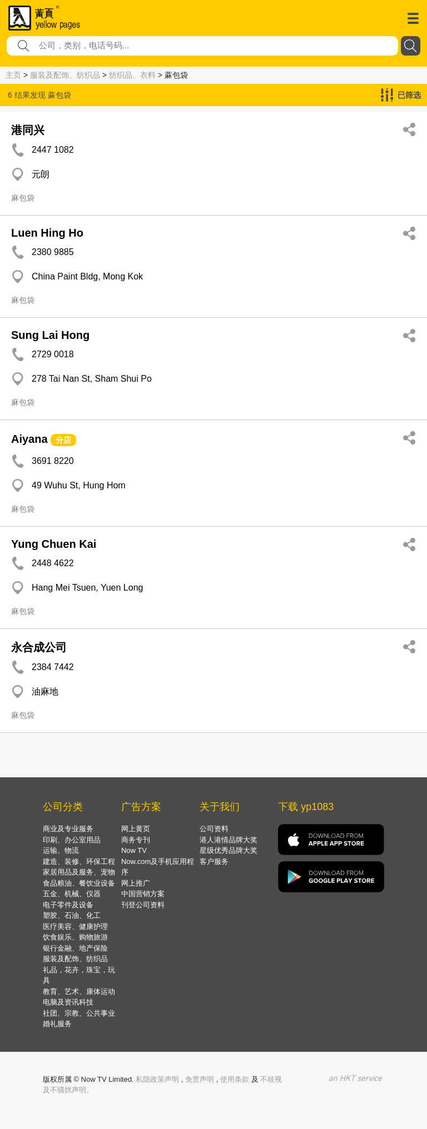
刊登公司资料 (143, 905)
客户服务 (214, 861)
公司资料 (214, 829)
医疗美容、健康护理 (75, 926)
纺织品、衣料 (132, 75)
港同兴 (27, 130)
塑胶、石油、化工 (72, 915)
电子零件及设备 (68, 905)
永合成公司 (39, 647)
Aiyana (29, 439)
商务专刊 (135, 840)
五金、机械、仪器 (72, 894)
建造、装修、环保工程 (79, 861)
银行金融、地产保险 (75, 948)
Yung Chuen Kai (53, 544)
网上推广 (135, 883)
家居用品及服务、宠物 (79, 872)
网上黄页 (135, 829)
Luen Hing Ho (47, 233)
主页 (13, 75)
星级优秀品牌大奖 (228, 850)
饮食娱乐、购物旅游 (75, 937)
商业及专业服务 (68, 829)
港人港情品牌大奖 (228, 840)
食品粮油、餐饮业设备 (79, 883)
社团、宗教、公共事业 (79, 1013)
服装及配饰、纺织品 (65, 75)
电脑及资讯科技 (68, 1002)
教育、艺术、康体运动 (79, 991)
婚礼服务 (57, 1024)
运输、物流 (61, 850)
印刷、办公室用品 (72, 840)
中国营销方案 (143, 894)
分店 (63, 440)
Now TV (134, 850)
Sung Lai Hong (50, 335)
